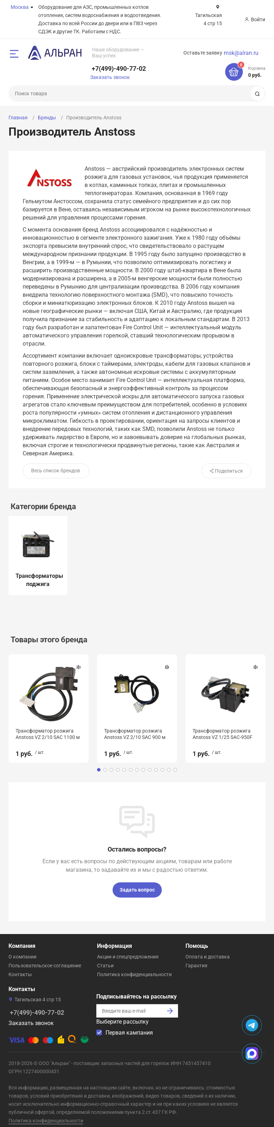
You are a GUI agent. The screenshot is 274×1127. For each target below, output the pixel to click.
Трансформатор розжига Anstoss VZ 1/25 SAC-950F (222, 734)
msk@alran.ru (241, 53)
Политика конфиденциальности (134, 968)
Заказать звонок (110, 77)
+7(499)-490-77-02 (119, 68)
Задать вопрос (137, 883)
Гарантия (196, 959)
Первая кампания (129, 1026)
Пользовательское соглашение (44, 959)
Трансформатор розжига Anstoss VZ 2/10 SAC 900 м (134, 734)
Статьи (105, 959)
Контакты (20, 968)
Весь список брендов (55, 470)
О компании (22, 950)
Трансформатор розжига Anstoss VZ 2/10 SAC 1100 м (48, 734)
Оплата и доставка (207, 950)
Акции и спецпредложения (128, 950)
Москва (20, 7)
